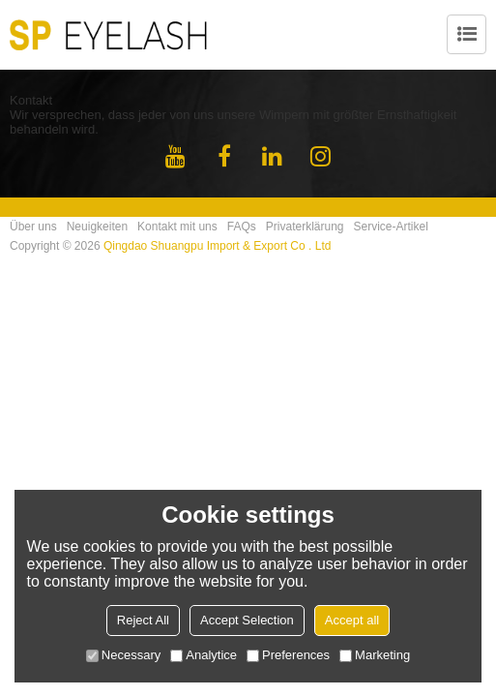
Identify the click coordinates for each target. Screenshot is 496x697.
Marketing (374, 655)
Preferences (288, 655)
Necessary (123, 655)
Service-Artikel (391, 226)
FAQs (241, 226)
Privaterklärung (305, 226)
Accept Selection (247, 620)
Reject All (143, 620)
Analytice (203, 655)
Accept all (352, 620)
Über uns (33, 226)
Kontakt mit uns (177, 226)
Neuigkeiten (97, 226)
